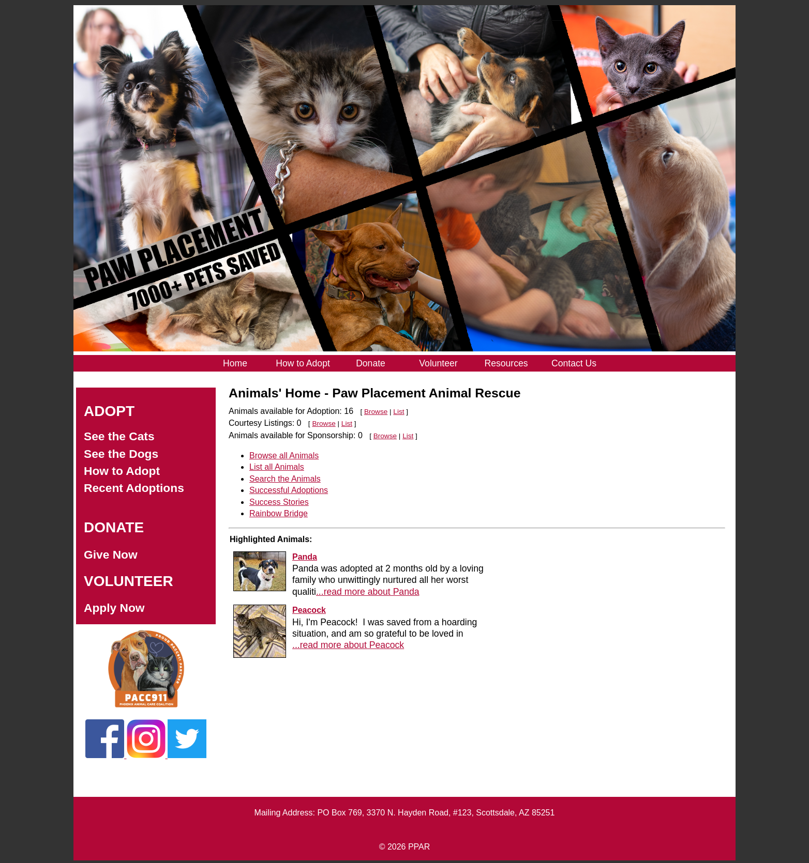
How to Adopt (122, 470)
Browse (375, 411)
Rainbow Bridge (278, 513)
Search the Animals (285, 478)
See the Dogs (121, 453)
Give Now (111, 554)
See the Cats (119, 436)
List (398, 411)
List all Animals (276, 467)
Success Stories (279, 502)
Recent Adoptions (134, 488)
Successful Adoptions (288, 490)
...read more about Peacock (348, 645)
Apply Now (114, 607)
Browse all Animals (284, 455)
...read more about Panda (368, 592)
